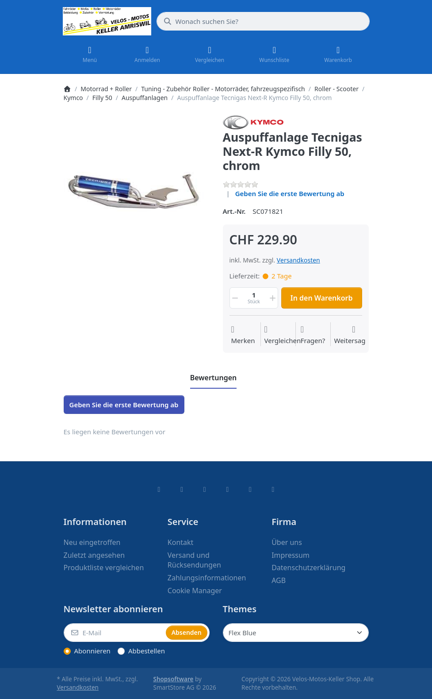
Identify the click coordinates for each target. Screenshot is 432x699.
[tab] (213, 378)
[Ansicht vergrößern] (137, 188)
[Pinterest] (273, 489)
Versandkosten (298, 260)
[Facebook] (159, 489)
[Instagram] (204, 489)
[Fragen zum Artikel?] (313, 335)
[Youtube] (250, 489)
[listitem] (137, 188)
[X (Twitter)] (181, 489)
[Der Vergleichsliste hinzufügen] (282, 335)
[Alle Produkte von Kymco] (253, 121)
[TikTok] (227, 489)
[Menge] (254, 298)
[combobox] (263, 21)
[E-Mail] (114, 632)
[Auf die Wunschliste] (243, 335)
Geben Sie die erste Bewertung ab (289, 193)
